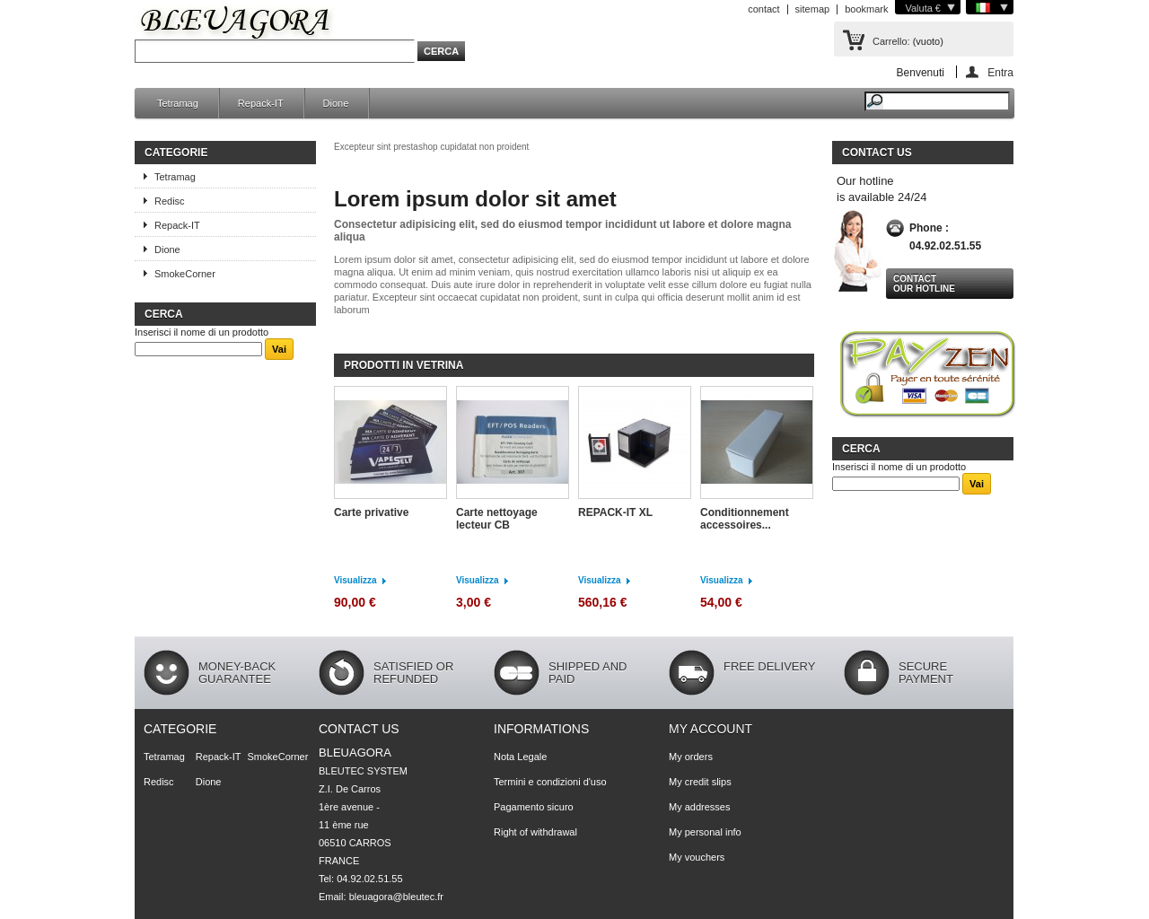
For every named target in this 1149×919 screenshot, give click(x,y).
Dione (336, 103)
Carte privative (371, 512)
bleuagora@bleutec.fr (396, 896)
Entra (1000, 72)
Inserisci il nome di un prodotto (201, 332)
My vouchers (696, 857)
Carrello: (891, 41)
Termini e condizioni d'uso (550, 781)
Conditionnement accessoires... (744, 518)
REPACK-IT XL (615, 512)
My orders (691, 756)
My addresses (699, 806)
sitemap (812, 9)
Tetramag (177, 103)
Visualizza (355, 580)
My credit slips (700, 781)
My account (710, 729)
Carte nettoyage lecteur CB (497, 518)
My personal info (705, 832)
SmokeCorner (184, 273)
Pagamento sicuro (534, 806)
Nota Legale (520, 756)
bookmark (866, 9)
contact (763, 9)
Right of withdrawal (535, 832)
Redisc (169, 201)
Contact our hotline (924, 283)
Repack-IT (261, 103)
